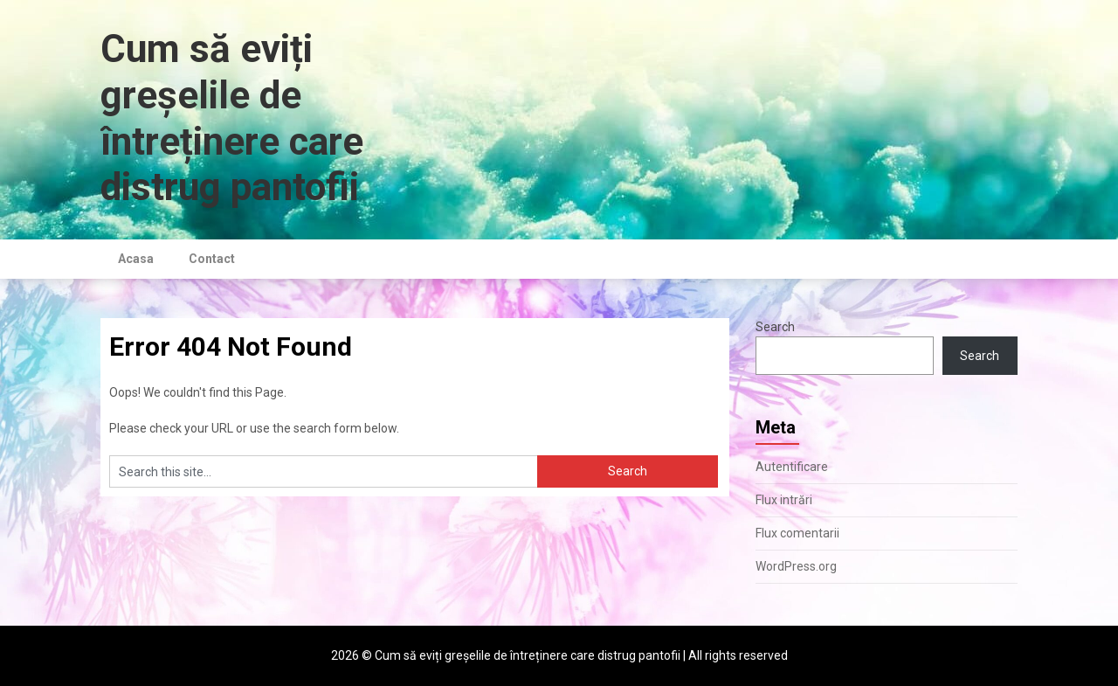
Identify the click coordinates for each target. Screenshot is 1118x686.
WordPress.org (796, 566)
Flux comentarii (797, 533)
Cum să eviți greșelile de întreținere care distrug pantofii (231, 118)
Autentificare (792, 467)
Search (775, 327)
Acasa (136, 259)
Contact (212, 259)
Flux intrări (784, 500)
